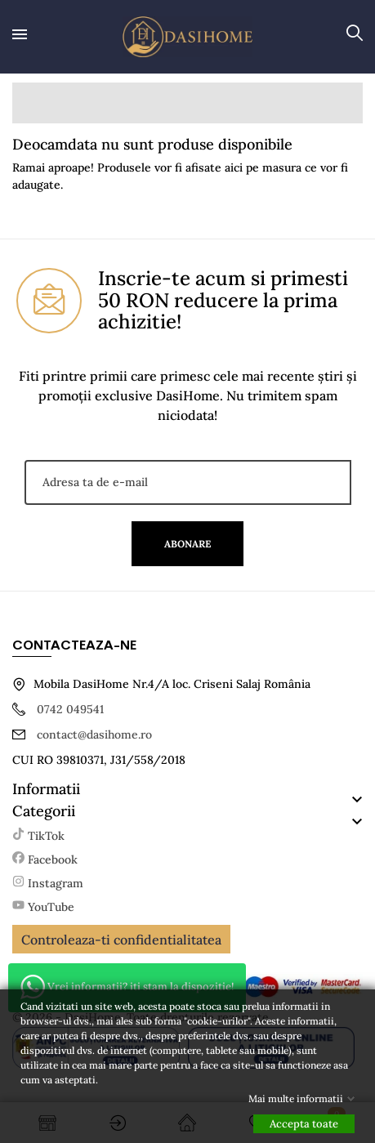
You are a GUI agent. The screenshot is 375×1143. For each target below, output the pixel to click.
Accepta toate (304, 1124)
